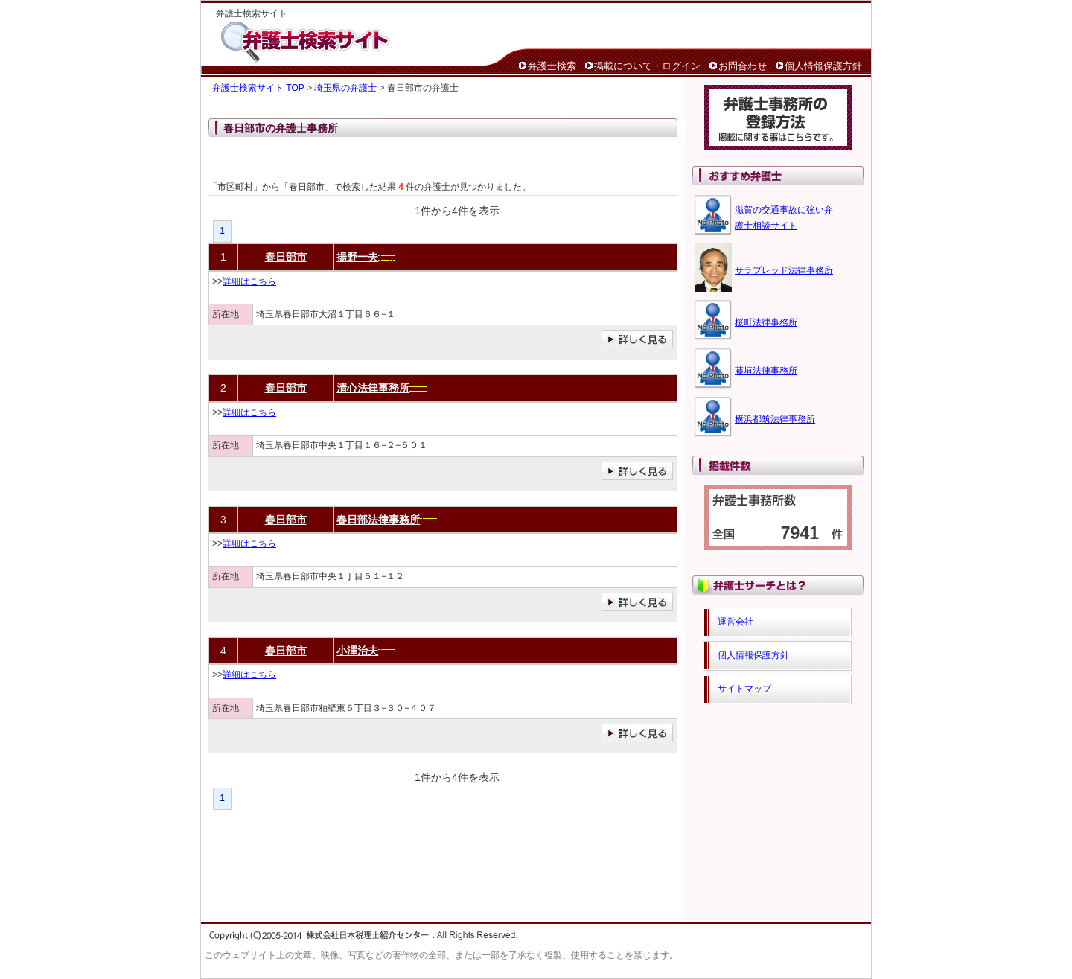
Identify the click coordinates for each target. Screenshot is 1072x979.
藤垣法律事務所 (766, 371)
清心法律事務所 (372, 388)
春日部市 (286, 257)
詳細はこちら (249, 281)
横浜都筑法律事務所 (775, 419)
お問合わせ (742, 65)
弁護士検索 (552, 65)
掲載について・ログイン (647, 65)
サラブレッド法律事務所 (784, 270)
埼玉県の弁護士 (345, 88)
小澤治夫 (357, 651)
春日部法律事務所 (378, 520)
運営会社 (735, 621)
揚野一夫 (357, 257)
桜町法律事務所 (766, 322)
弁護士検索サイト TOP (258, 88)
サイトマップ (744, 688)
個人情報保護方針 (823, 65)
